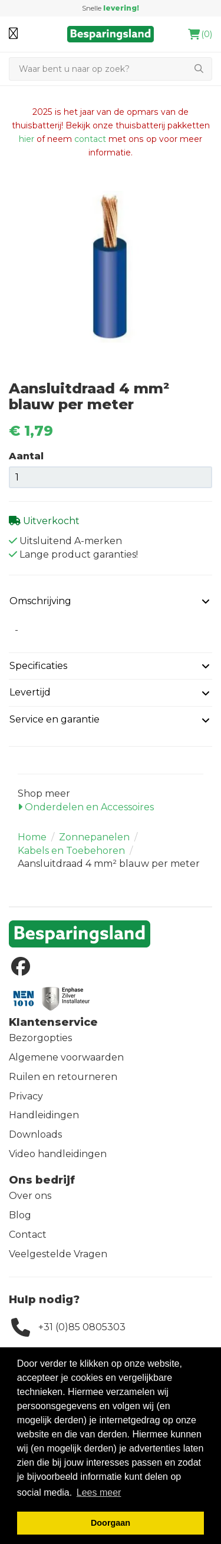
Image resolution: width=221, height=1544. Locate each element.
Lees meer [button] (99, 1492)
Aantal (26, 456)
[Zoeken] (97, 69)
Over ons (30, 1195)
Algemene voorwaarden (66, 1057)
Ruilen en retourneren (63, 1076)
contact (90, 139)
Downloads (35, 1134)
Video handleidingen (58, 1153)
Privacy (26, 1096)
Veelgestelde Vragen (58, 1254)
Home (32, 837)
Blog (20, 1215)
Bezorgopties (40, 1037)
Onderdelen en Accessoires (86, 807)
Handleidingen (44, 1115)
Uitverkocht (50, 520)
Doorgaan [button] (110, 1523)
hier (26, 139)
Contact (28, 1234)
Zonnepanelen (94, 837)
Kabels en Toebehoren (71, 850)
